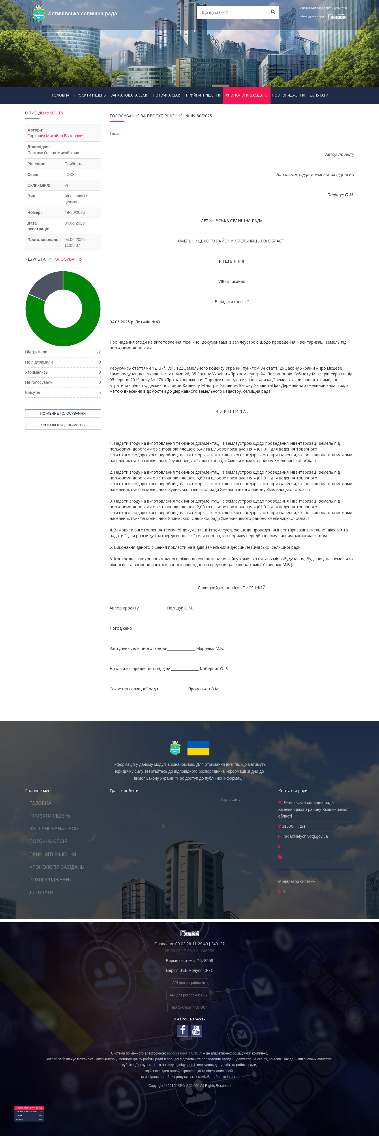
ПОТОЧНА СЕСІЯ (167, 95)
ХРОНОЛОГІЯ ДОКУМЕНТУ (62, 425)
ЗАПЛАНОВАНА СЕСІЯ (129, 95)
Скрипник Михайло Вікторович (56, 136)
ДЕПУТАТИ (319, 95)
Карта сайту (230, 800)
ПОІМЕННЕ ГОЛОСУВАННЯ (63, 414)
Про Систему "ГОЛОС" (188, 1007)
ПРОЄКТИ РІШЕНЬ (90, 95)
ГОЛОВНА (60, 95)
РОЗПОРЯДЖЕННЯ (288, 95)
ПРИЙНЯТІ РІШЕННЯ (203, 95)
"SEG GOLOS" (187, 1086)
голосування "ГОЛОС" (184, 1053)
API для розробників (188, 983)
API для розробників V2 (188, 995)
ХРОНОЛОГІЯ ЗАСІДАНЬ (247, 95)
